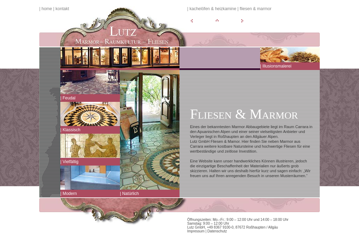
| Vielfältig (69, 161)
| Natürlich (129, 193)
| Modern (68, 193)
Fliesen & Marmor (256, 8)
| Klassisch (70, 129)
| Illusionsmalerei (275, 66)
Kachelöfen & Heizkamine (212, 8)
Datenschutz (217, 231)
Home (46, 8)
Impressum (195, 231)
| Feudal (67, 98)
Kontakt (62, 8)
